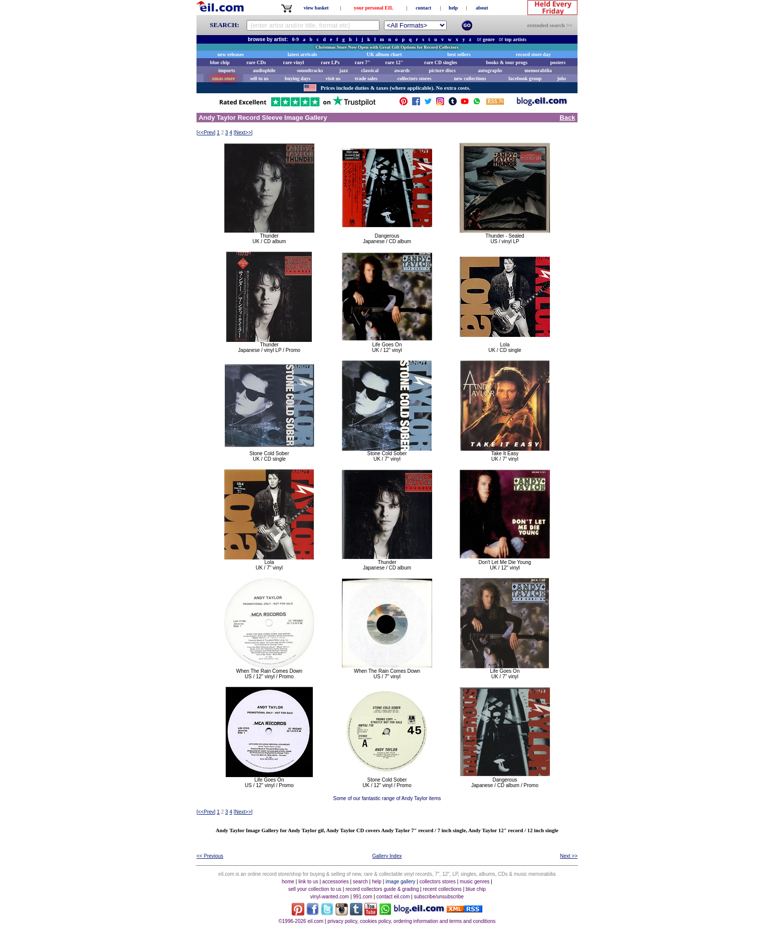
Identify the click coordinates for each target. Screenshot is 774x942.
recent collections (442, 889)
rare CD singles (440, 62)
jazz (343, 70)
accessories (335, 881)
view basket (316, 8)
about (482, 8)
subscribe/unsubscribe (439, 896)
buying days (297, 78)
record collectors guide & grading (382, 889)
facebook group (524, 78)
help (453, 8)
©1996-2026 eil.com (300, 921)
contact (423, 8)
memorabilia (537, 70)
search (360, 881)
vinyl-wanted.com (329, 896)
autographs (490, 70)
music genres (474, 881)
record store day (533, 54)
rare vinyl (293, 62)
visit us (333, 78)
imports (226, 70)
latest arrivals (302, 54)
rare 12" (394, 62)
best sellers (458, 54)
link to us (308, 881)
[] (206, 132)
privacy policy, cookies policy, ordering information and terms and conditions (411, 921)
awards (402, 70)
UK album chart (384, 54)
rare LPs (330, 62)
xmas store (223, 78)
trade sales (366, 78)
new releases (231, 54)
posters (557, 62)
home (288, 881)
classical (369, 70)
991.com (362, 896)
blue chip (220, 62)
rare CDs (256, 62)
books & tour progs (506, 62)
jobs (561, 78)
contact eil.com (393, 896)
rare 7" (362, 62)
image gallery (400, 881)
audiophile (264, 70)
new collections (470, 78)
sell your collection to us (314, 889)
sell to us (259, 78)
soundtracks (310, 70)
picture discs (442, 70)
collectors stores (414, 78)
